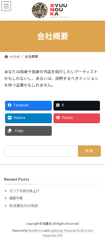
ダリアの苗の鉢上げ (24, 191)
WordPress (35, 230)
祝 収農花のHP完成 (23, 206)
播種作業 (16, 198)
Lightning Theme (61, 230)
